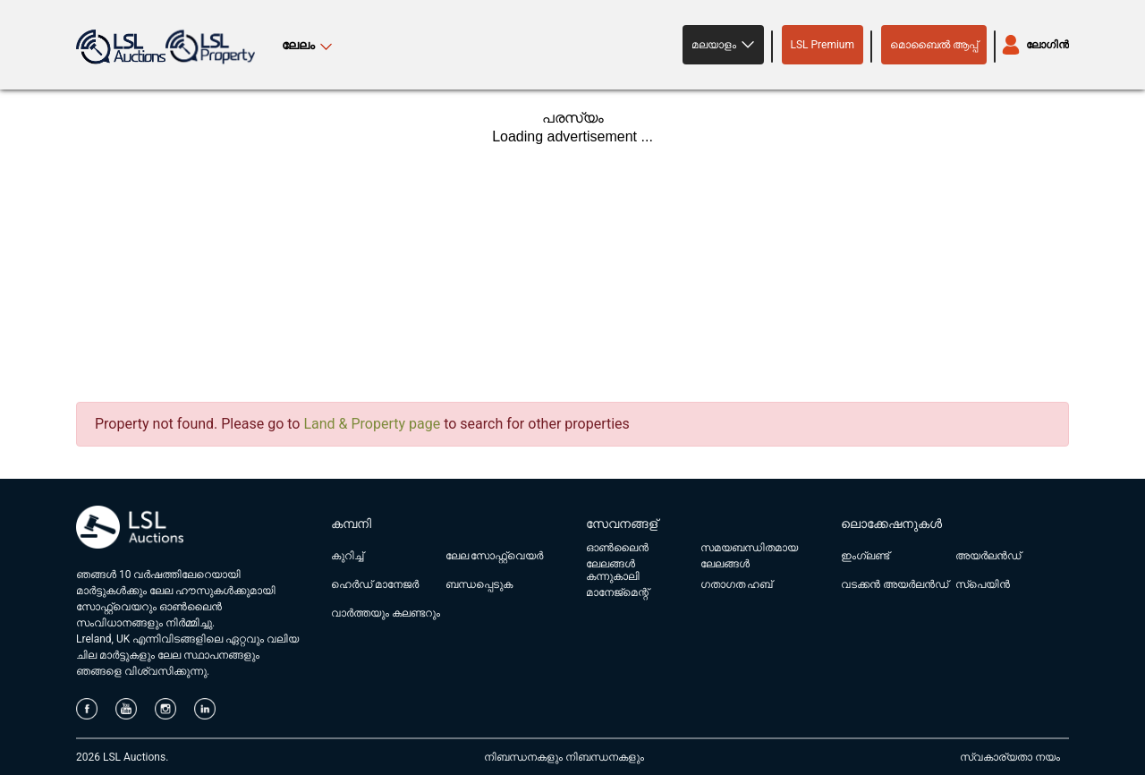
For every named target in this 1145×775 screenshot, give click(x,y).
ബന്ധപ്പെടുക (479, 584)
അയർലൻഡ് (988, 555)
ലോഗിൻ (1047, 44)
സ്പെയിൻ (982, 584)
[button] (723, 44)
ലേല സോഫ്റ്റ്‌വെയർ (494, 555)
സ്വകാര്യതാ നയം (1010, 757)
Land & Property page (371, 423)
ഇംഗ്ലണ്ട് (865, 555)
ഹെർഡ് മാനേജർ (375, 584)
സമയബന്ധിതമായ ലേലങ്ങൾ (749, 555)
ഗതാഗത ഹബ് (736, 584)
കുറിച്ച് (347, 555)
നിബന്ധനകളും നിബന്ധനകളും (564, 757)
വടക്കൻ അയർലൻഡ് (894, 584)
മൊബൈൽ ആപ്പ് (934, 44)
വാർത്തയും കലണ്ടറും (385, 613)
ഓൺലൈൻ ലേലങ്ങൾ (617, 555)
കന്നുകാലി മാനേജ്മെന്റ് (617, 584)
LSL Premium (823, 44)
